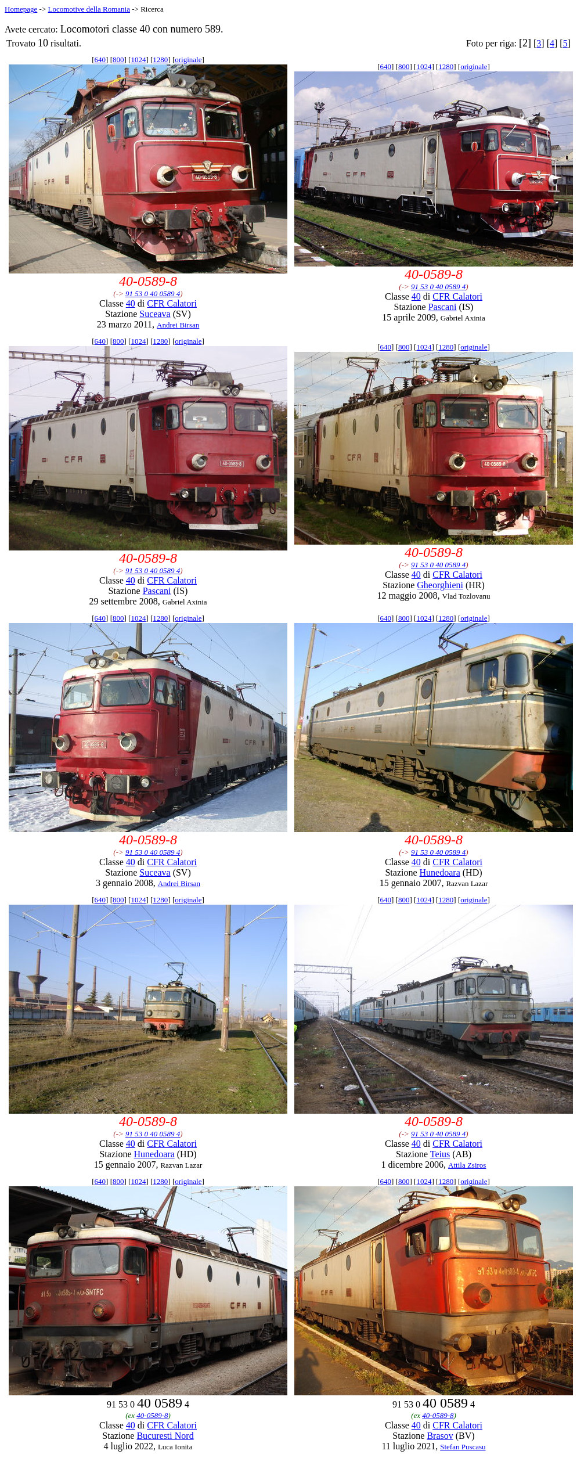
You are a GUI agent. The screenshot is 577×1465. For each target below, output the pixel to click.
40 (130, 303)
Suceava (154, 314)
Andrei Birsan (178, 325)
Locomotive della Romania (89, 9)
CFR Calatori (172, 303)
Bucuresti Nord (164, 1436)
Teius (440, 1154)
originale (188, 59)
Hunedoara (440, 872)
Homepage (21, 9)
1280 (160, 59)
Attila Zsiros (467, 1165)
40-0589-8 (152, 1415)
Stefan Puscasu (462, 1446)
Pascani (442, 307)
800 (118, 59)
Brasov (440, 1436)
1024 (138, 59)
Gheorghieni (440, 585)
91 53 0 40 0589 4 (152, 293)
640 (100, 59)
